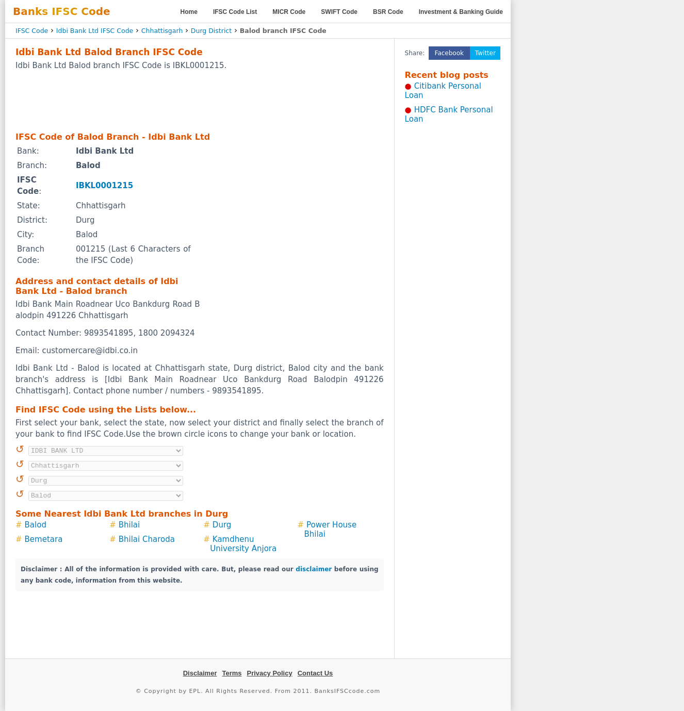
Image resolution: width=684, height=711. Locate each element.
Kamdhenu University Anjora (243, 544)
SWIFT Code (339, 11)
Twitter (485, 53)
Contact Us (315, 673)
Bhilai (129, 525)
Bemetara (44, 539)
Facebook (449, 53)
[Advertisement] (199, 100)
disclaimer (314, 569)
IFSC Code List (235, 11)
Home (189, 11)
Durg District (211, 31)
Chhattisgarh (162, 31)
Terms (231, 673)
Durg (222, 525)
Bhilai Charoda (147, 539)
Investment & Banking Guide (461, 11)
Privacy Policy (269, 673)
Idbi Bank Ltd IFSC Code (94, 31)
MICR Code (288, 11)
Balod (35, 525)
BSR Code (388, 11)
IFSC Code (31, 31)
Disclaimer (200, 673)
